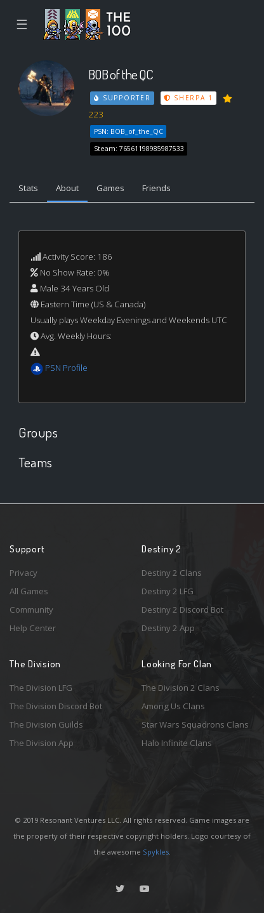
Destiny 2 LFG (168, 591)
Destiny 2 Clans (172, 572)
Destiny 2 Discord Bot (182, 609)
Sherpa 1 (188, 97)
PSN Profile (66, 367)
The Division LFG (41, 687)
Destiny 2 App (168, 628)
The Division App (42, 743)
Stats (28, 188)
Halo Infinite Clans (177, 743)
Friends (156, 188)
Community (31, 609)
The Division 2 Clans (181, 687)
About (67, 188)
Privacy (23, 572)
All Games (29, 591)
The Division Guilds (46, 724)
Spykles (156, 851)
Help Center (33, 628)
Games (110, 188)
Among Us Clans (173, 706)
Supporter (122, 97)
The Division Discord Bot (56, 706)
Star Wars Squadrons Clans (195, 724)
